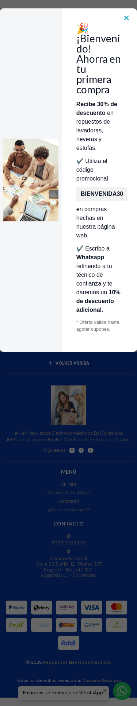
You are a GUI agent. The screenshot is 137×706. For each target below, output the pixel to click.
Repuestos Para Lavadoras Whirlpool (65, 135)
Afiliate (68, 484)
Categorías (68, 81)
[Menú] (9, 61)
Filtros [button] (68, 193)
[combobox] (63, 61)
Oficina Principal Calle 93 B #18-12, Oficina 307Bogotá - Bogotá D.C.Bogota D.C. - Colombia (68, 564)
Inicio (32, 128)
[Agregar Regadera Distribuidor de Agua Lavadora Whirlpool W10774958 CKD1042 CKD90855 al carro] (56, 332)
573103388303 (68, 540)
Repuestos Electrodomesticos (77, 662)
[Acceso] (117, 61)
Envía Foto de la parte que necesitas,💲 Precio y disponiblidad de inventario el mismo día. (68, 110)
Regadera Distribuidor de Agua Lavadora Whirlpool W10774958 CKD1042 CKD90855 (34, 303)
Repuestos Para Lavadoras (75, 128)
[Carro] (128, 61)
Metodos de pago (68, 492)
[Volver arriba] (68, 363)
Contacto (68, 501)
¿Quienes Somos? (69, 510)
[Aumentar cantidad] (39, 332)
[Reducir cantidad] (6, 332)
